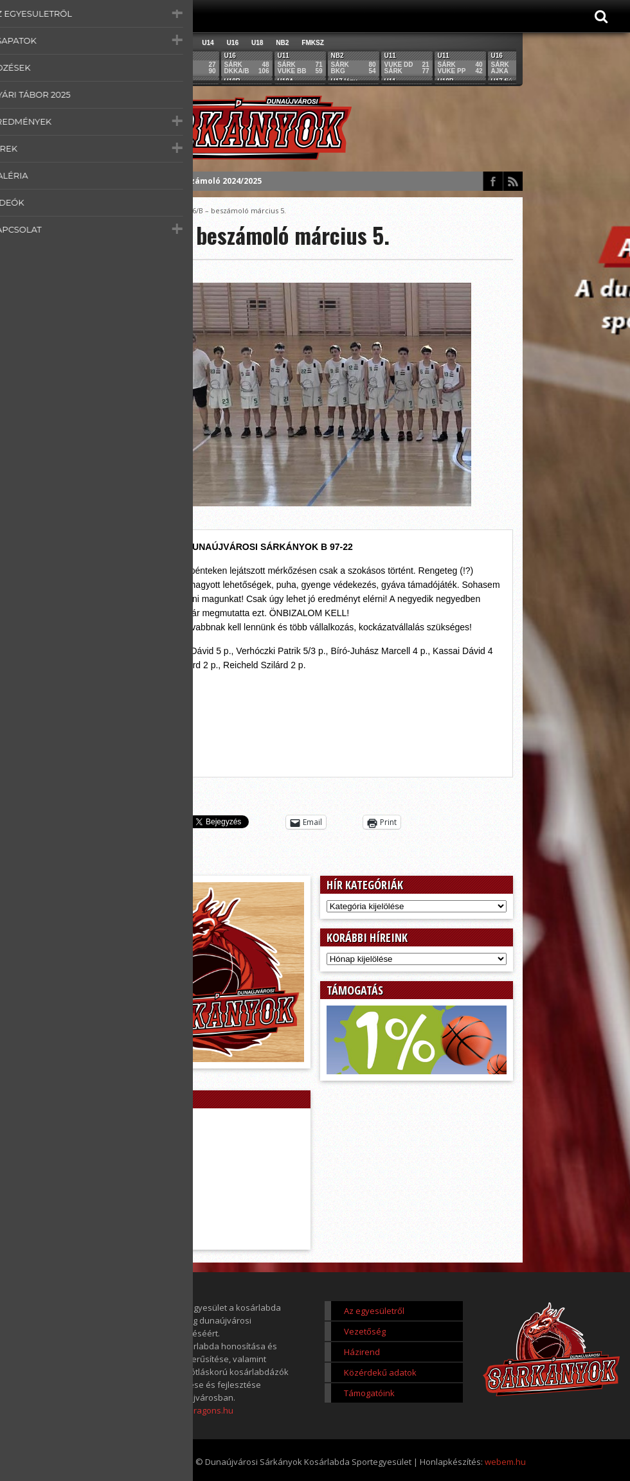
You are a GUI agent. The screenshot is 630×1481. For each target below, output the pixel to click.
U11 (159, 42)
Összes (129, 42)
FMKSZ (312, 42)
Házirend (362, 1352)
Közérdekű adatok (380, 1372)
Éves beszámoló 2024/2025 (208, 180)
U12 (183, 42)
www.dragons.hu (200, 1410)
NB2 (282, 42)
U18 (257, 42)
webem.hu (505, 1462)
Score (165, 210)
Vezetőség (365, 1331)
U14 (207, 42)
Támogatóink (369, 1393)
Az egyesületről (374, 1311)
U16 (233, 42)
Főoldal (132, 210)
